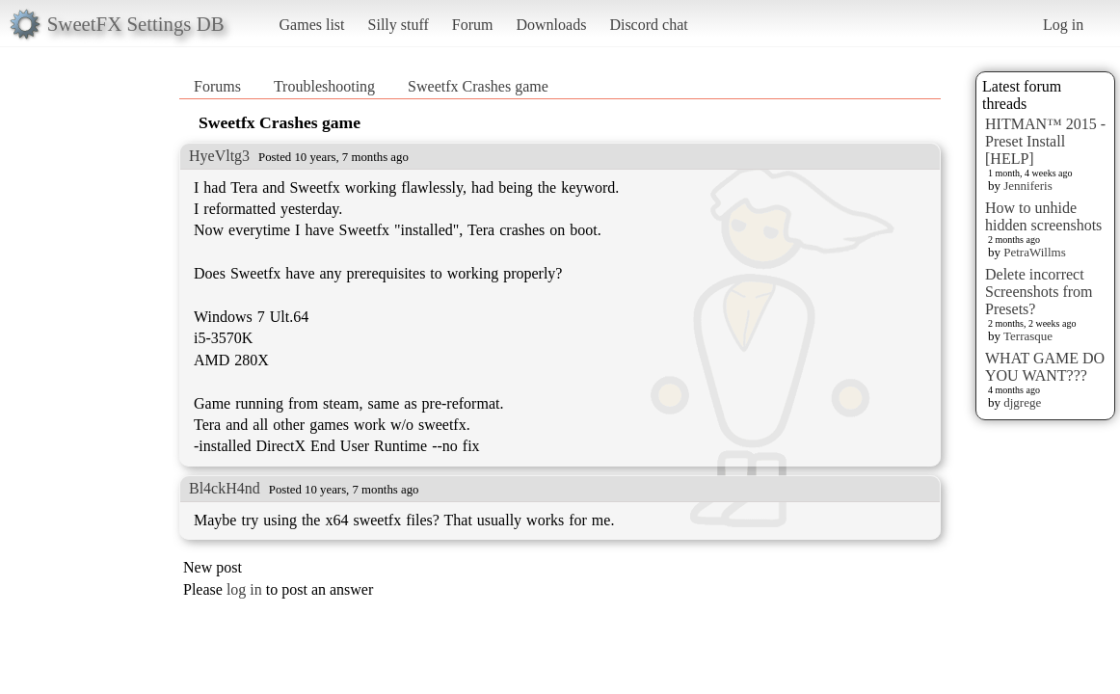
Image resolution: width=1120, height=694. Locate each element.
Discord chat (648, 24)
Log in (1063, 24)
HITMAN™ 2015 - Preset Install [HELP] (1045, 141)
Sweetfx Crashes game (478, 86)
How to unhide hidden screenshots (1043, 216)
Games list (312, 24)
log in (244, 589)
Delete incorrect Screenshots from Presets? (1039, 291)
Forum (472, 24)
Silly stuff (398, 24)
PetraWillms (1034, 252)
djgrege (1022, 402)
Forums (217, 86)
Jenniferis (1028, 185)
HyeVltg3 (219, 155)
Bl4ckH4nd (224, 488)
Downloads (551, 24)
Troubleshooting (324, 86)
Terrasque (1028, 336)
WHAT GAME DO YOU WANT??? (1045, 367)
